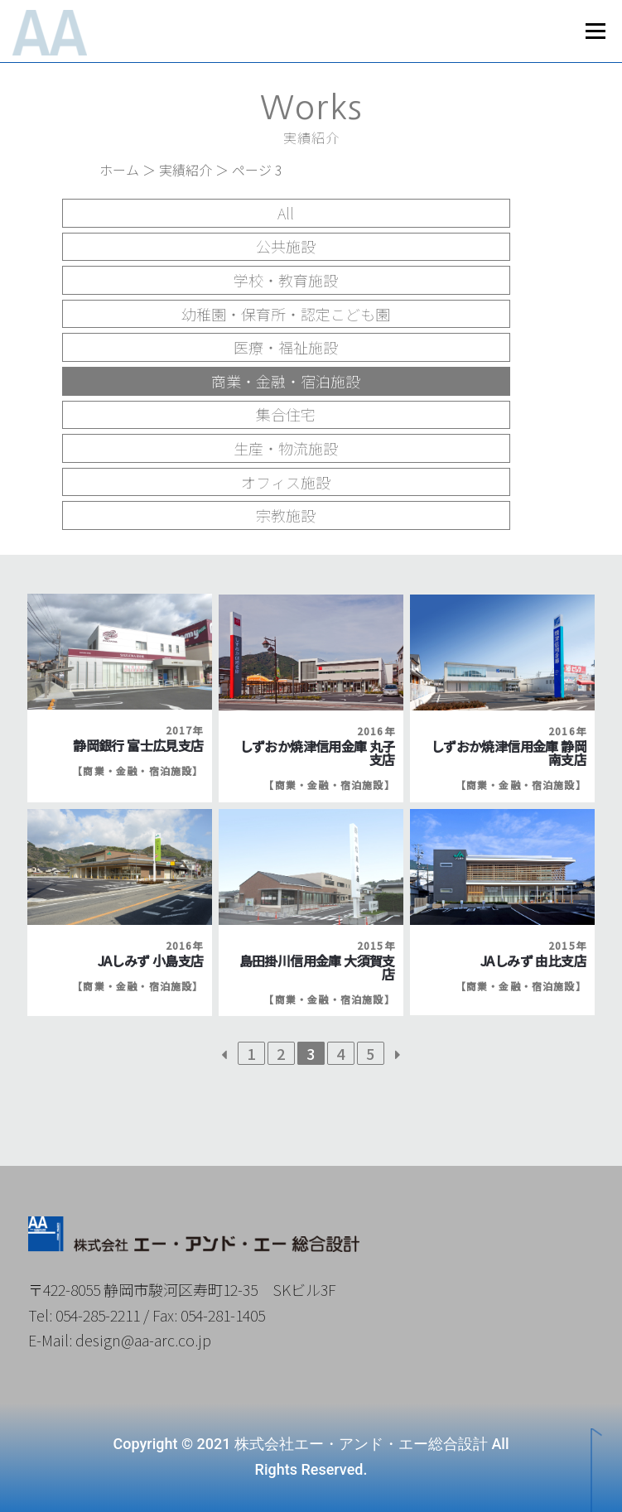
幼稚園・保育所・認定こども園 (285, 314)
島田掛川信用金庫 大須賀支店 (317, 967)
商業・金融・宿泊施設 (285, 381)
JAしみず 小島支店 (151, 960)
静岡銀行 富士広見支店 (138, 745)
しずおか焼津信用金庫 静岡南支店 (508, 752)
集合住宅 (286, 414)
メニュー (595, 31)
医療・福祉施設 (286, 347)
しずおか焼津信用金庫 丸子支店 (317, 752)
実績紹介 (185, 170)
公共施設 (286, 246)
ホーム (119, 170)
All (285, 213)
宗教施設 (286, 515)
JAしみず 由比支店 (533, 960)
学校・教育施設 (286, 280)
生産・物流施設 (286, 448)
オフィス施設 (285, 482)
